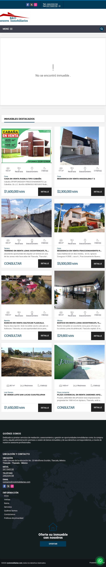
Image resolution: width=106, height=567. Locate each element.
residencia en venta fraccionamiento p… (79, 251)
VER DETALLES (26, 146)
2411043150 (51, 6)
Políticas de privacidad (13, 518)
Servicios (8, 507)
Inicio (6, 496)
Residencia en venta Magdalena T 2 (76, 179)
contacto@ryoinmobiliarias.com (16, 482)
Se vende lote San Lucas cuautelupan (24, 395)
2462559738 (52, 4)
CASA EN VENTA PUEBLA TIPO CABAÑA (22, 179)
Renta (6, 503)
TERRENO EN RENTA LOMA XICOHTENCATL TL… (26, 251)
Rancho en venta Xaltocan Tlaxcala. (24, 323)
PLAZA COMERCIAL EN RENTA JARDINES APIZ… (79, 395)
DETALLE (45, 192)
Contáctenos (9, 514)
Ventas (7, 499)
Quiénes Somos (10, 511)
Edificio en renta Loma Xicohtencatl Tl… (79, 323)
